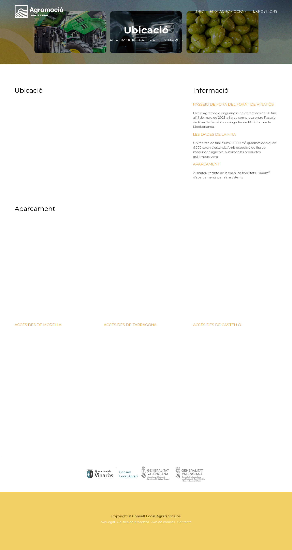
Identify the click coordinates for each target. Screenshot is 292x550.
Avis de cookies (163, 522)
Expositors (265, 11)
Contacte (184, 522)
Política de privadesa (133, 522)
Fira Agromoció (226, 11)
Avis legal (108, 522)
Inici (200, 11)
